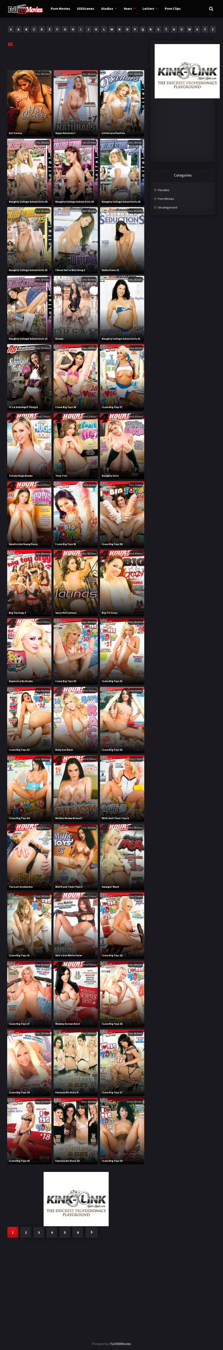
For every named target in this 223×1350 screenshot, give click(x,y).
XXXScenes (83, 9)
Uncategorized (167, 207)
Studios (105, 9)
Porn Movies (59, 9)
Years (125, 9)
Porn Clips (168, 9)
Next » (91, 1232)
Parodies (163, 190)
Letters (145, 9)
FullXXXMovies (120, 1344)
